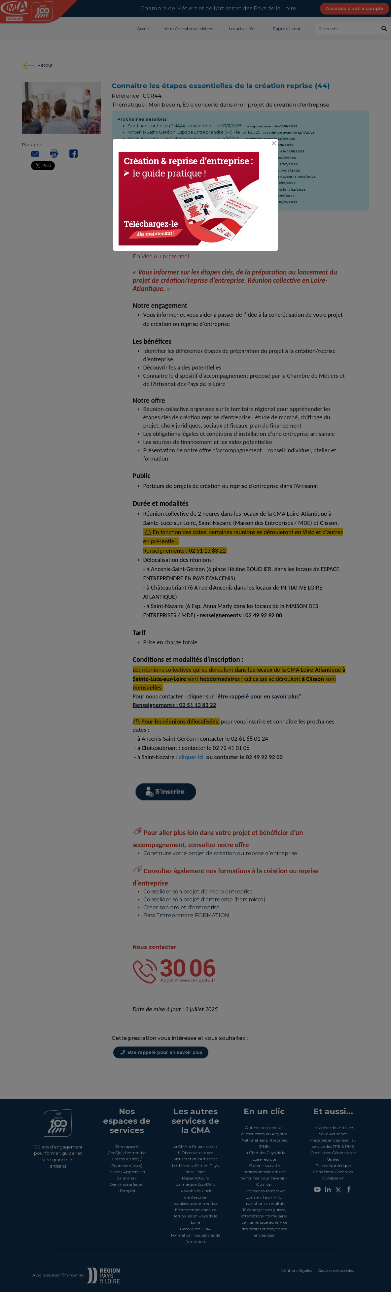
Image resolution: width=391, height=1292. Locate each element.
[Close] (274, 143)
